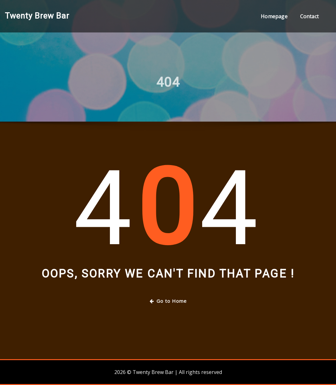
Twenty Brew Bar (37, 15)
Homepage (274, 16)
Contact (309, 16)
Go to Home (168, 301)
